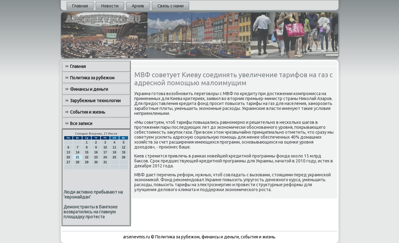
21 (77, 157)
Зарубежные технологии (95, 100)
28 (77, 162)
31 (105, 162)
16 (96, 152)
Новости (109, 5)
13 (68, 152)
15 (87, 152)
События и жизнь (87, 112)
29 (87, 162)
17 (105, 152)
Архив (138, 5)
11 (114, 147)
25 (114, 157)
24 (105, 157)
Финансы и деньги (89, 89)
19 (123, 152)
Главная (80, 5)
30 (96, 162)
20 (68, 157)
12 (123, 147)
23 (96, 157)
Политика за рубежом (92, 77)
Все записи (81, 123)
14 (77, 152)
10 (105, 147)
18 (114, 152)
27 (68, 162)
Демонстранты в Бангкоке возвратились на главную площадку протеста (91, 211)
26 (123, 157)
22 (87, 157)
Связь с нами (170, 5)
